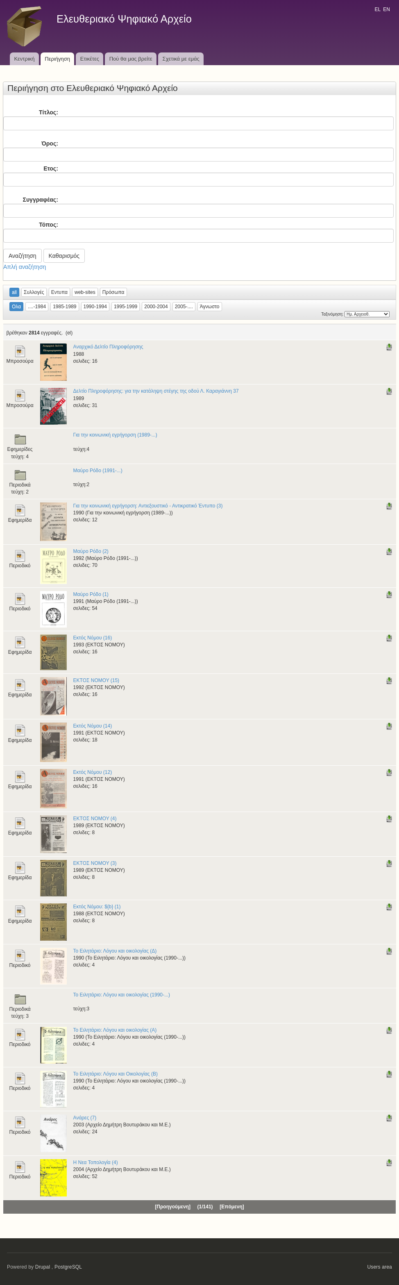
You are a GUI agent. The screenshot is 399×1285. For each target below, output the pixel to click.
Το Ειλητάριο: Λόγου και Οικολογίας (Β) (115, 1074)
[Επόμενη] (232, 1207)
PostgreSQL (68, 1267)
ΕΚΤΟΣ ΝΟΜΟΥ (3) (95, 863)
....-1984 (37, 306)
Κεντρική (24, 59)
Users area (379, 1267)
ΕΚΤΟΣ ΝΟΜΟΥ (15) (96, 680)
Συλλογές (34, 292)
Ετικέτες (89, 59)
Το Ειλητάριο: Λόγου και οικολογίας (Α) (115, 1030)
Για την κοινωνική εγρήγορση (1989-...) (115, 435)
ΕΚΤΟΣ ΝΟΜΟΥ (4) (95, 818)
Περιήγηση (57, 59)
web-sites (85, 292)
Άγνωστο (210, 306)
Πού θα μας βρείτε (130, 59)
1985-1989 (64, 306)
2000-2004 (156, 306)
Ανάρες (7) (85, 1118)
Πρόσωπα (113, 292)
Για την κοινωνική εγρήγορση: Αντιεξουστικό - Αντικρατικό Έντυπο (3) (148, 506)
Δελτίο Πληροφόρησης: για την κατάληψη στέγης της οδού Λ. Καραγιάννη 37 (156, 391)
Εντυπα (59, 292)
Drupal (42, 1267)
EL (377, 9)
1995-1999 (125, 306)
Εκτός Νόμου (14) (92, 726)
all (14, 292)
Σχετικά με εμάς (181, 59)
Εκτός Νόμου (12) (92, 772)
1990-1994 (95, 306)
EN (386, 9)
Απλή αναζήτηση (24, 267)
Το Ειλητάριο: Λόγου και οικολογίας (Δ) (115, 951)
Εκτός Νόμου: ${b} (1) (97, 907)
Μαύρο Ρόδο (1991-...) (97, 470)
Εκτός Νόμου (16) (92, 638)
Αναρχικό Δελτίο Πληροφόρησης (108, 347)
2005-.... (184, 306)
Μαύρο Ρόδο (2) (91, 551)
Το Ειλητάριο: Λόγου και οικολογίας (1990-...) (121, 995)
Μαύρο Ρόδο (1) (91, 594)
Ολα (16, 306)
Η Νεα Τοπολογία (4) (95, 1162)
